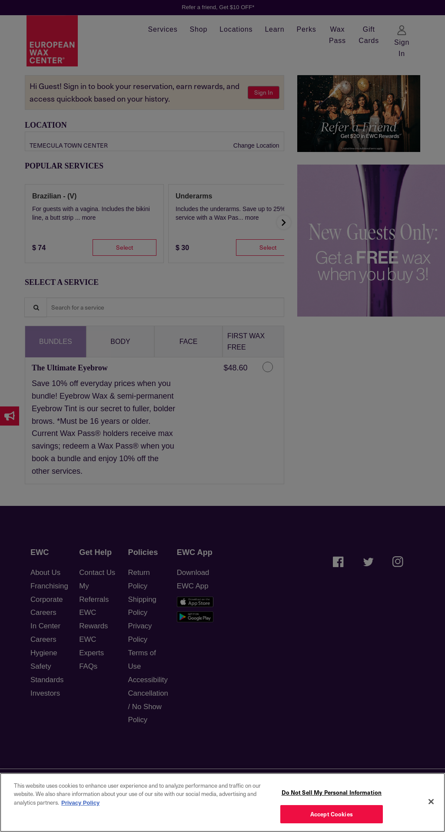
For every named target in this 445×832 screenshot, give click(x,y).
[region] (222, 802)
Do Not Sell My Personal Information (332, 792)
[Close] (431, 801)
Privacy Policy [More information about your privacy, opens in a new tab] (80, 802)
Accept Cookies (331, 814)
